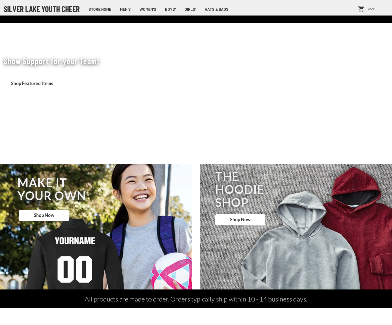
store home (99, 9)
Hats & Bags (216, 9)
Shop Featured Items (32, 83)
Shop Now (44, 215)
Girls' (190, 9)
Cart (372, 9)
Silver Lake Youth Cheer (42, 9)
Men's (125, 9)
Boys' (170, 9)
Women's (148, 9)
